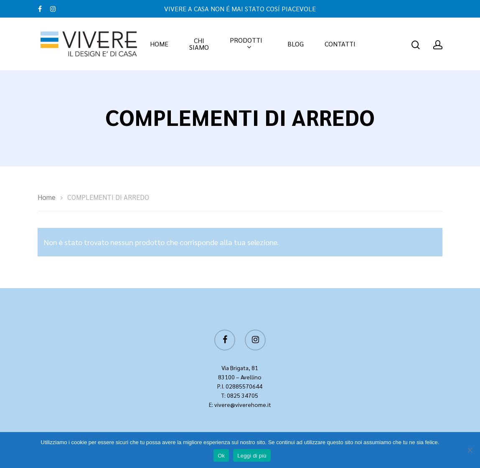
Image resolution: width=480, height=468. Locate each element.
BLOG (295, 44)
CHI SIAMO (199, 44)
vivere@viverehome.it (242, 404)
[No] (469, 450)
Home (47, 197)
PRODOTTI (246, 44)
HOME (159, 44)
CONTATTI (340, 44)
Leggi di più (252, 456)
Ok (221, 456)
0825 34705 (242, 395)
